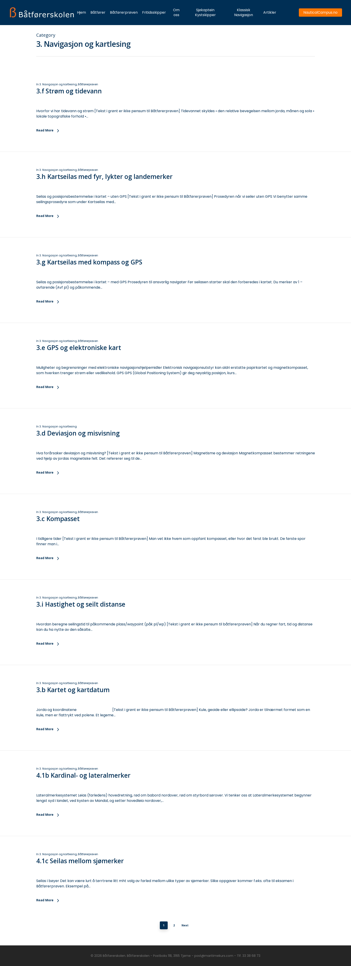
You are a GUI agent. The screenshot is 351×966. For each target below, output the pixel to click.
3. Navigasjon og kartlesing (58, 84)
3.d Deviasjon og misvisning (78, 440)
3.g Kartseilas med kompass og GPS (89, 269)
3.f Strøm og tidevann (69, 91)
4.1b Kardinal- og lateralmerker (83, 783)
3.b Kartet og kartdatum (73, 697)
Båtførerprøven (88, 84)
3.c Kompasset (58, 526)
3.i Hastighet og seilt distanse (80, 612)
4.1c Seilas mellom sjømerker (80, 868)
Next (185, 925)
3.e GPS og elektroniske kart (78, 355)
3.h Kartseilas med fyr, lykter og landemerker (104, 176)
